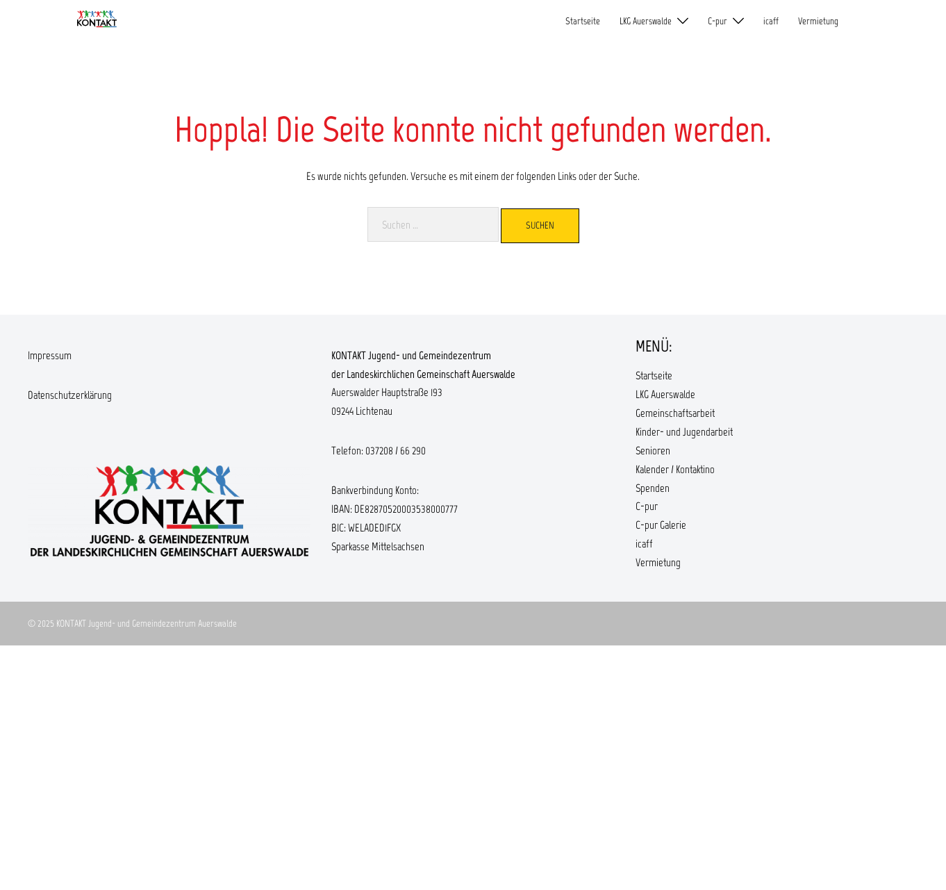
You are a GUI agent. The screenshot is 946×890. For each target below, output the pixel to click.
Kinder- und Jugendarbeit (684, 431)
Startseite (582, 21)
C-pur (717, 21)
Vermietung (818, 21)
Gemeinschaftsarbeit (675, 413)
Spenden (653, 488)
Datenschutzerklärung (70, 395)
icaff (771, 21)
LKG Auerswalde (646, 21)
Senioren (653, 450)
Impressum (50, 355)
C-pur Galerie (661, 524)
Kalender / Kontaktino (675, 469)
